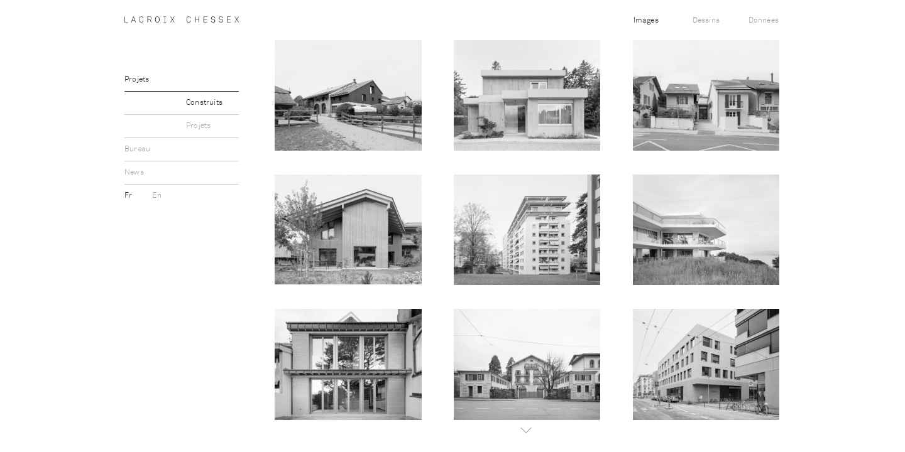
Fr (129, 196)
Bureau (137, 149)
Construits (204, 103)
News (134, 172)
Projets (136, 79)
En (156, 196)
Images (646, 20)
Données (764, 20)
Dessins (706, 20)
